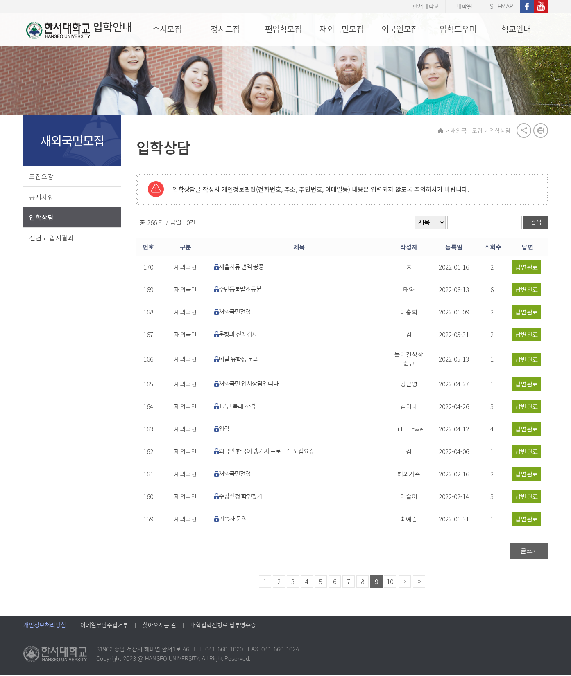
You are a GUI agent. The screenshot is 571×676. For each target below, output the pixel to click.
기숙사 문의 (235, 519)
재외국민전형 (237, 312)
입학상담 (41, 217)
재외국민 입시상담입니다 (251, 384)
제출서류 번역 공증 (243, 267)
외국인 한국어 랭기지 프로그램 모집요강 (268, 452)
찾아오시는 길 (159, 626)
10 (390, 582)
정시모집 (225, 29)
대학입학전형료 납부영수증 (223, 626)
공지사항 (41, 197)
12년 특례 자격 (239, 407)
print (540, 131)
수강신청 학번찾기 (243, 497)
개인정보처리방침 (44, 626)
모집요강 (41, 177)
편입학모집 (283, 29)
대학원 (464, 6)
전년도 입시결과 (51, 238)
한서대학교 (425, 6)
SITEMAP (501, 6)
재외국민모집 (341, 29)
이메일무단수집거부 (104, 626)
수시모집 (167, 29)
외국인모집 (399, 29)
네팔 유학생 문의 (241, 360)
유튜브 (541, 6)
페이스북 (527, 6)
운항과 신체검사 (240, 335)
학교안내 (516, 29)
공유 (523, 131)
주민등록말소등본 (242, 290)
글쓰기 (528, 551)
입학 (226, 429)
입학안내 (76, 30)
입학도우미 (458, 29)
